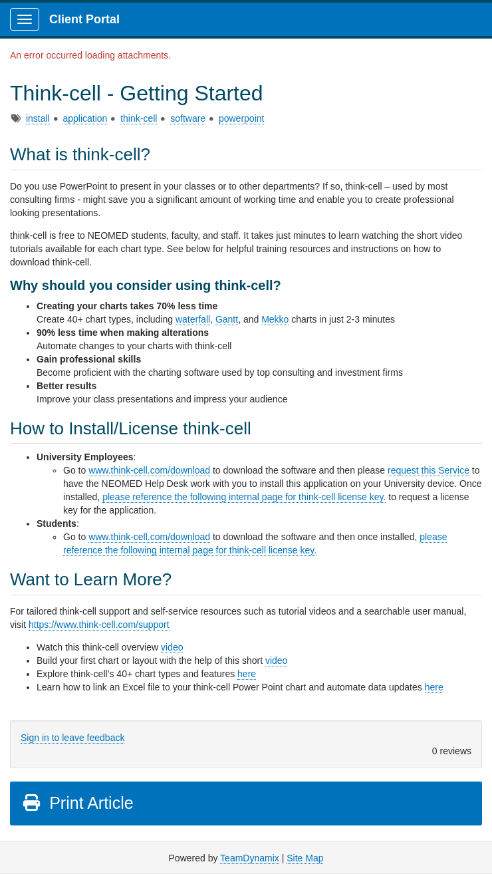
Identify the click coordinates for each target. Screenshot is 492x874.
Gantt (226, 319)
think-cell (138, 118)
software (187, 118)
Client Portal (84, 19)
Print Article (77, 803)
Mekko (275, 319)
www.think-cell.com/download (149, 470)
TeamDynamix (249, 858)
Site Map (305, 858)
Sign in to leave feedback (72, 737)
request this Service (428, 470)
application (84, 118)
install (38, 118)
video (172, 647)
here (246, 673)
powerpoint (242, 118)
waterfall (193, 319)
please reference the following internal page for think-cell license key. (244, 497)
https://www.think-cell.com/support (99, 624)
